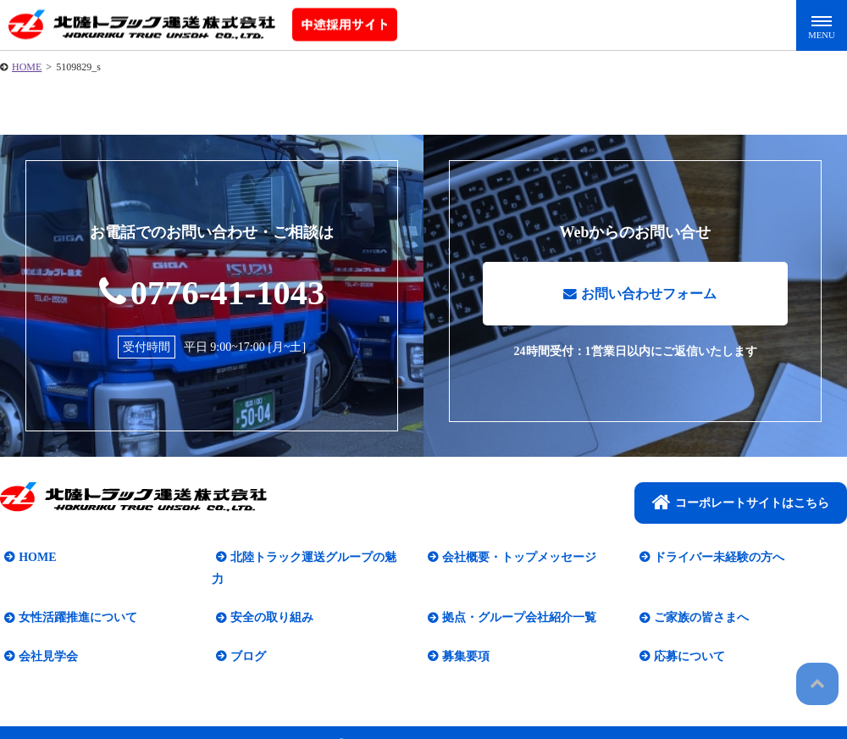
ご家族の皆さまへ (697, 598)
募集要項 (461, 636)
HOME (27, 67)
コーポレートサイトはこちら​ (740, 503)
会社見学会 (44, 636)
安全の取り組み (267, 598)
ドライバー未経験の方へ (715, 559)
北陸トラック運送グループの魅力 (315, 559)
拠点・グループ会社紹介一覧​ (515, 598)
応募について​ (685, 636)
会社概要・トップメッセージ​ (515, 559)
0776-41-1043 (212, 291)
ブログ (244, 636)
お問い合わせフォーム (639, 299)
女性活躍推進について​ (73, 598)
